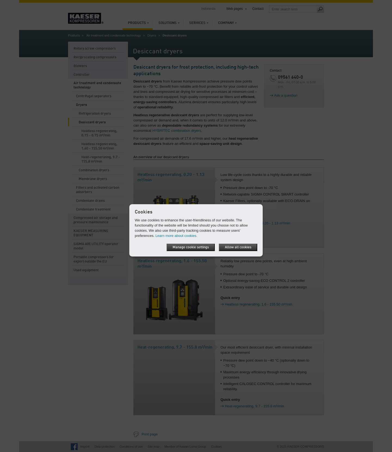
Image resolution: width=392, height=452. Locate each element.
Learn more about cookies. (176, 236)
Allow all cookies (238, 247)
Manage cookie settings (191, 247)
